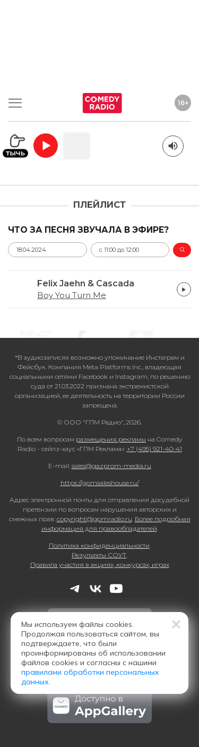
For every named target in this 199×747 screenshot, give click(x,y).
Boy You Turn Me (71, 295)
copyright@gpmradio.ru (94, 519)
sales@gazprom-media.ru (111, 466)
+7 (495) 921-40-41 (154, 449)
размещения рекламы (111, 439)
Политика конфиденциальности (99, 545)
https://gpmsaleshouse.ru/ (99, 483)
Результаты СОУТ (99, 555)
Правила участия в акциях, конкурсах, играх (99, 564)
